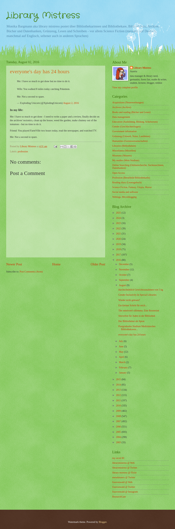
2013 (118, 390)
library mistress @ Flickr (124, 472)
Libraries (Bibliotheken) (124, 146)
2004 (118, 437)
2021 (118, 233)
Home (56, 264)
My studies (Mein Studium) (125, 160)
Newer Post (14, 264)
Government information (124, 131)
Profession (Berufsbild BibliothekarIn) (131, 177)
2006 (118, 426)
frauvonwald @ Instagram (125, 491)
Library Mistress (43, 15)
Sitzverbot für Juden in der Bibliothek (136, 316)
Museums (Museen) (122, 155)
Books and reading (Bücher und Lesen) (131, 112)
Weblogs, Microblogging (124, 197)
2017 (118, 254)
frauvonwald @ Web (122, 482)
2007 (118, 421)
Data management (121, 117)
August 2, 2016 (71, 103)
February (123, 367)
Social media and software (125, 192)
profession (23, 151)
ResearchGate (119, 496)
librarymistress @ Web (123, 463)
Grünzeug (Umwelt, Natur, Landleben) (131, 136)
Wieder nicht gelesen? (129, 300)
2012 (118, 395)
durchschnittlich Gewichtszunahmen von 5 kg (140, 289)
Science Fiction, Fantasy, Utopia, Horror (132, 187)
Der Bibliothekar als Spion (131, 321)
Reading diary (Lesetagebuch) (127, 182)
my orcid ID (118, 458)
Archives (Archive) (121, 107)
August (123, 285)
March (122, 362)
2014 (118, 384)
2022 (118, 228)
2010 (118, 405)
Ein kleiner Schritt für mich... (132, 305)
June (121, 346)
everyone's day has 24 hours (132, 334)
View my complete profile (125, 87)
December (124, 264)
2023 (118, 223)
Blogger (102, 522)
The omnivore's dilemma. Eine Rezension (138, 310)
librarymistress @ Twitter (124, 467)
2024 (118, 218)
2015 (118, 379)
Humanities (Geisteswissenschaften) (130, 141)
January (123, 372)
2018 (118, 249)
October (123, 275)
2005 (118, 432)
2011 (118, 400)
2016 (118, 260)
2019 (118, 244)
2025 (118, 212)
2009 (118, 411)
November (124, 269)
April (122, 357)
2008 (118, 416)
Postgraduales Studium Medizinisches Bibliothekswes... (136, 328)
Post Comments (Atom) (31, 271)
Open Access (118, 173)
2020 (118, 239)
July (121, 341)
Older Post (98, 264)
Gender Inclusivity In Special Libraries (137, 295)
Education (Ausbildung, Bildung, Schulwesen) (135, 121)
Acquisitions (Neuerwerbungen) (128, 102)
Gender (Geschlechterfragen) (126, 126)
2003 (118, 442)
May (121, 351)
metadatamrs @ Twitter (123, 477)
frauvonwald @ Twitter (123, 487)
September (124, 280)
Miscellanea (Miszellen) (124, 150)
